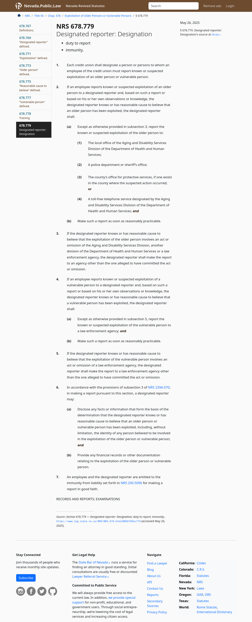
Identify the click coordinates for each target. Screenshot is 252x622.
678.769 (33, 42)
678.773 (28, 69)
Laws (200, 588)
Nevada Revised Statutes (85, 6)
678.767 (26, 28)
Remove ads (212, 6)
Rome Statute (207, 607)
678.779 (32, 129)
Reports (153, 595)
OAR (200, 594)
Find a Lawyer (157, 563)
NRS (27, 16)
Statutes (203, 576)
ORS (208, 594)
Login (230, 6)
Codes (201, 563)
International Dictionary (214, 612)
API (149, 582)
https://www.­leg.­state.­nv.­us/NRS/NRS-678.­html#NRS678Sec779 (98, 521)
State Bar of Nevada (93, 562)
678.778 (25, 116)
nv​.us (215, 34)
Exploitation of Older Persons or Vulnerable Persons (98, 16)
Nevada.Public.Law (42, 5)
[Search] (173, 6)
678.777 (32, 102)
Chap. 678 (54, 16)
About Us (154, 576)
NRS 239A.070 (159, 387)
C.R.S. (201, 569)
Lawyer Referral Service (89, 576)
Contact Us (155, 588)
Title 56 (39, 16)
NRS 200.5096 (131, 483)
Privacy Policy (157, 612)
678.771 (33, 56)
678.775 (33, 85)
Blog (150, 569)
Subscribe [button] (26, 578)
